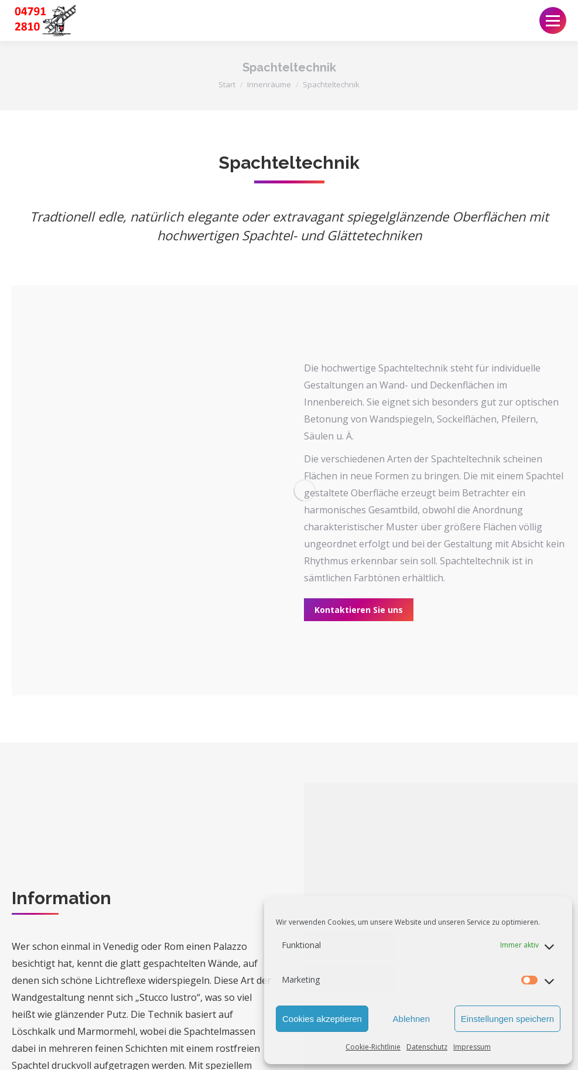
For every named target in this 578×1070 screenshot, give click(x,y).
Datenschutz (426, 1047)
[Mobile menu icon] (552, 20)
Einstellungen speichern (507, 1019)
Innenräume (269, 84)
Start (226, 84)
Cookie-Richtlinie (373, 1047)
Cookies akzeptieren (322, 1019)
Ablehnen (411, 1019)
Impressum (472, 1047)
